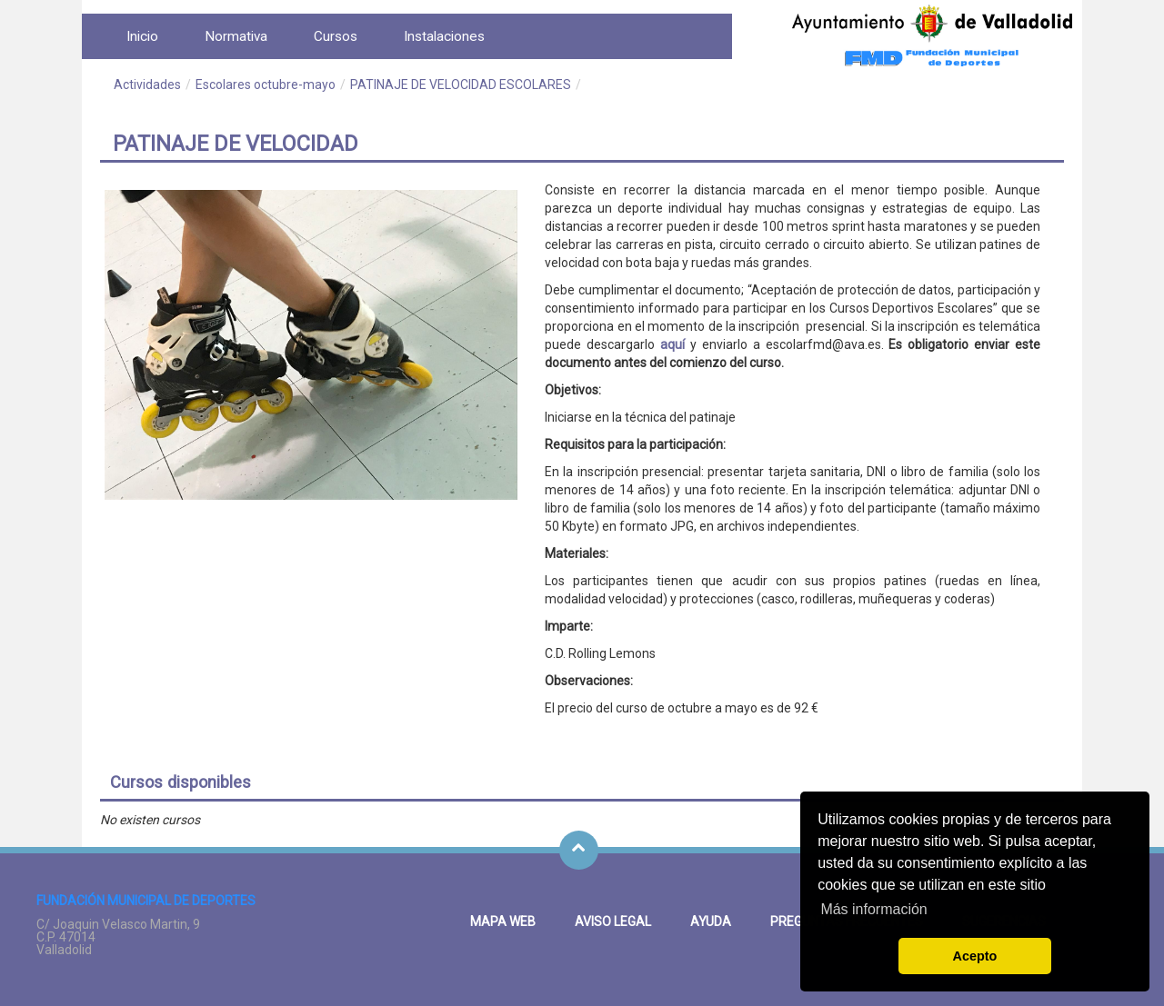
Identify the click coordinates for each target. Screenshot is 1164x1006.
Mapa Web (503, 921)
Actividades (147, 84)
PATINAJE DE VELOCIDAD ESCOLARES (460, 84)
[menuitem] (142, 36)
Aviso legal (613, 921)
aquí (672, 344)
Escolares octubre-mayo (266, 84)
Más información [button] (873, 909)
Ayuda (710, 921)
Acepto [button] (975, 956)
